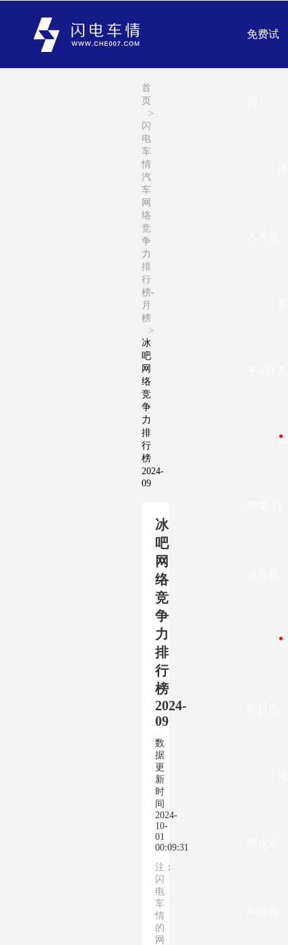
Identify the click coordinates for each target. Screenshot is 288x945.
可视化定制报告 (267, 843)
